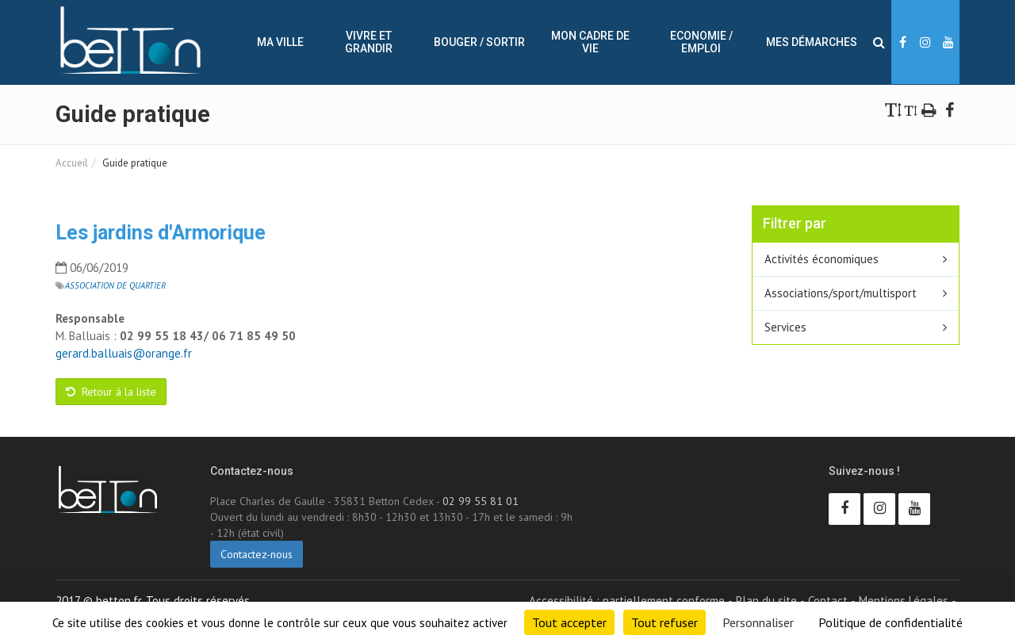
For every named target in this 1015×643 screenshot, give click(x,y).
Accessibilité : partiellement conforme (627, 600)
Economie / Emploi (701, 42)
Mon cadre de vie (590, 42)
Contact (828, 600)
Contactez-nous (256, 554)
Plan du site (766, 600)
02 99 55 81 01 (480, 501)
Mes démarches (811, 42)
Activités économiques (821, 258)
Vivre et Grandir (369, 42)
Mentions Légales (903, 600)
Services (785, 327)
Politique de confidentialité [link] (890, 622)
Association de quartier (115, 285)
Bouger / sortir (479, 42)
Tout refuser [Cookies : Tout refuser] (664, 622)
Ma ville (280, 42)
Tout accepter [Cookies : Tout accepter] (569, 622)
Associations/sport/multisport (840, 292)
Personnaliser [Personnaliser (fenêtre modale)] (758, 622)
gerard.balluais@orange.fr (124, 353)
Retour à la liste (111, 392)
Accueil (72, 163)
